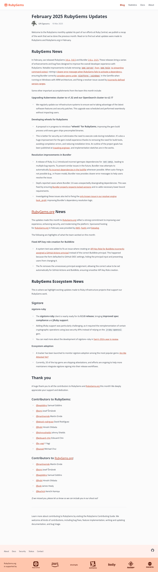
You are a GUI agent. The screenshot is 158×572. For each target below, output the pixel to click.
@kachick (40, 491)
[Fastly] (112, 565)
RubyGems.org (43, 211)
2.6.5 (96, 59)
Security (22, 551)
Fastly (84, 228)
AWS (78, 228)
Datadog (95, 228)
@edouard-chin (43, 438)
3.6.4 (67, 59)
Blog (122, 4)
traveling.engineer (61, 147)
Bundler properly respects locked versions (71, 187)
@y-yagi (40, 443)
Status (31, 551)
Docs (142, 5)
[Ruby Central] (36, 565)
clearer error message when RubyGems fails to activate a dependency (89, 71)
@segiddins (41, 405)
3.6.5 (73, 59)
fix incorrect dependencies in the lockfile (67, 169)
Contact (40, 551)
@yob (39, 486)
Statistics (132, 5)
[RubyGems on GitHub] (152, 550)
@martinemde (43, 416)
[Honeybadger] (131, 565)
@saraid (40, 448)
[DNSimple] (74, 565)
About (151, 5)
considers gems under (78, 75)
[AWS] (55, 565)
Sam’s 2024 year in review (106, 339)
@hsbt (39, 427)
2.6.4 (90, 59)
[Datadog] (93, 565)
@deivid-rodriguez (44, 421)
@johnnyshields (43, 432)
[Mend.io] (150, 565)
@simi (39, 410)
